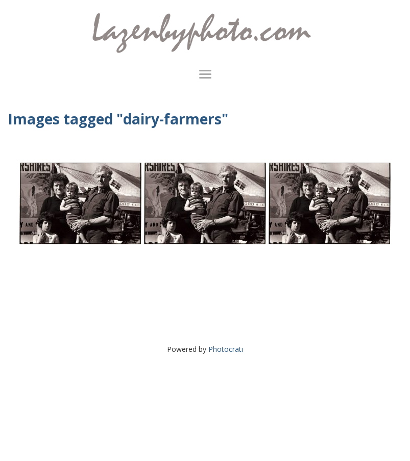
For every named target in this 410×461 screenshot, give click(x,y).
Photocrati (225, 349)
